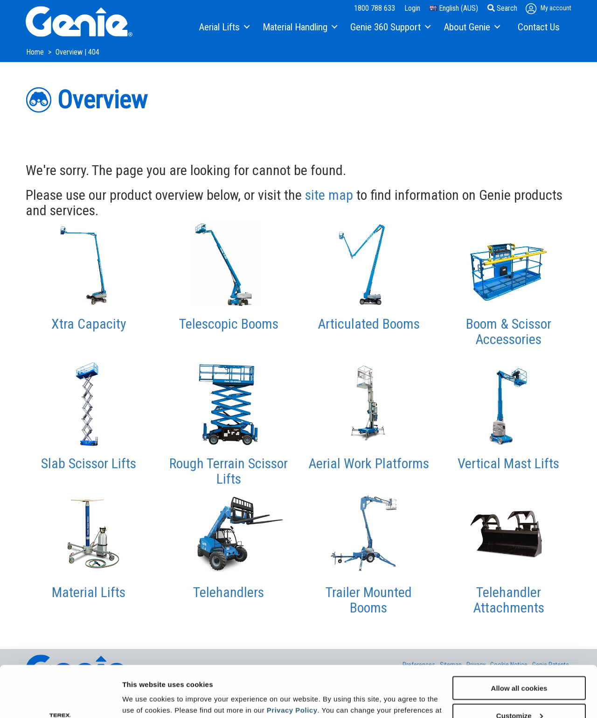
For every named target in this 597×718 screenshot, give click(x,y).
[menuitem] (224, 27)
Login (412, 8)
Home (36, 52)
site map (329, 195)
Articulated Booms (369, 324)
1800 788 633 (374, 8)
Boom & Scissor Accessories (508, 331)
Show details (144, 699)
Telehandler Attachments (508, 600)
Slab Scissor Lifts (88, 463)
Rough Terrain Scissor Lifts (228, 471)
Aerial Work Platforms (368, 463)
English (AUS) (454, 8)
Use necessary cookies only (519, 695)
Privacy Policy (292, 662)
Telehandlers (228, 592)
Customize (519, 667)
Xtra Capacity (88, 324)
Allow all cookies (519, 640)
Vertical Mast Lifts (508, 463)
